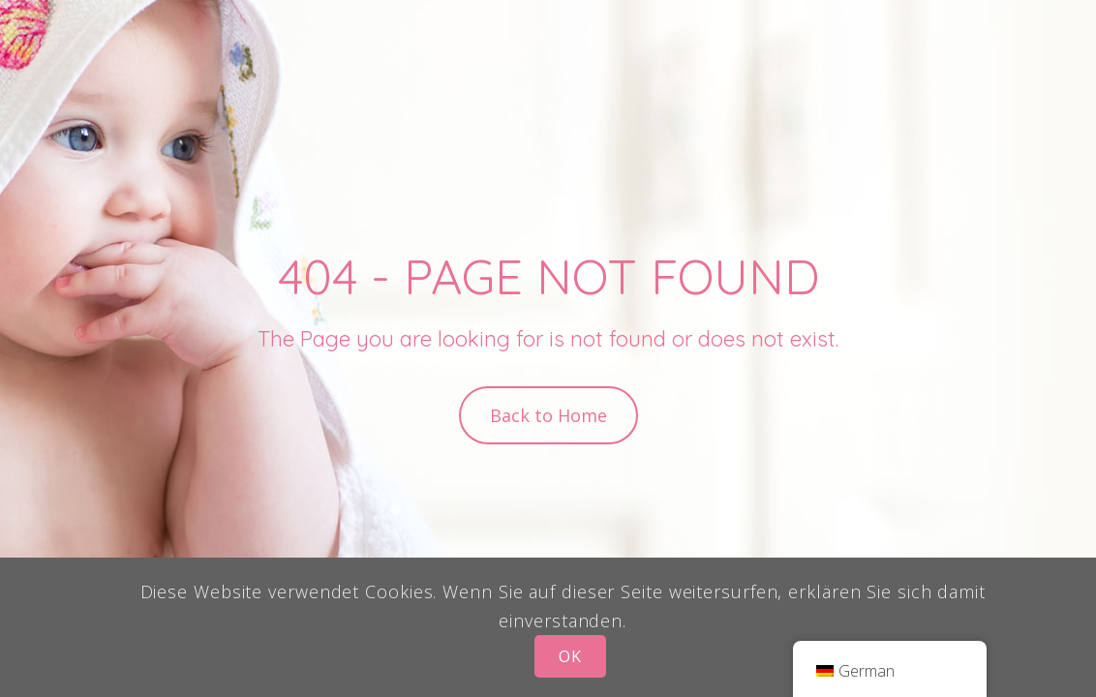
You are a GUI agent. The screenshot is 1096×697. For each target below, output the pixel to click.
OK (570, 656)
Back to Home (548, 415)
